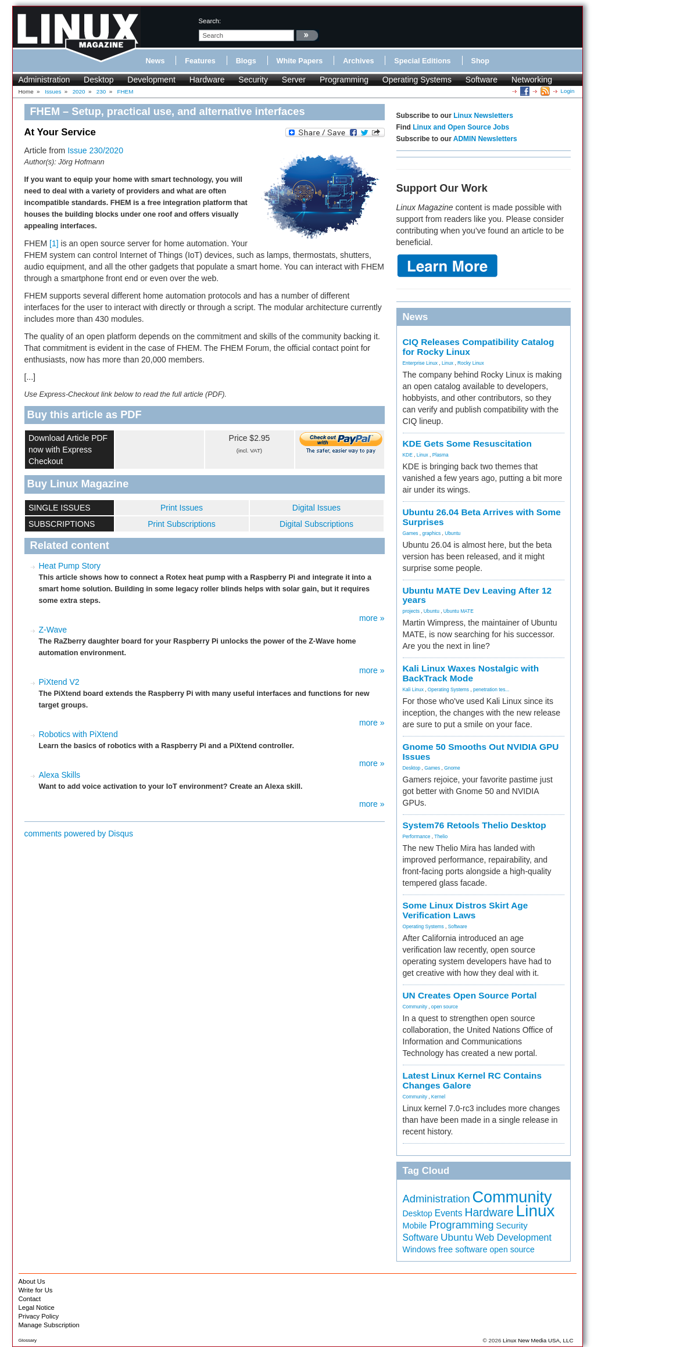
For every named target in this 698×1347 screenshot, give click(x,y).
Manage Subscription (49, 1324)
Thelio (441, 836)
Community (415, 1007)
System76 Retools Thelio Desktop (474, 825)
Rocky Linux (470, 363)
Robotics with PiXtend (78, 734)
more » (372, 618)
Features (200, 61)
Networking (531, 79)
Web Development (513, 1237)
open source (444, 1007)
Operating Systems (417, 79)
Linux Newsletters (483, 116)
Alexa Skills (60, 775)
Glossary (28, 1340)
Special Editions (422, 61)
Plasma (440, 455)
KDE (408, 455)
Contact (30, 1298)
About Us (32, 1281)
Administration (44, 79)
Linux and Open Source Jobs (461, 127)
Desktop (98, 79)
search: (210, 20)
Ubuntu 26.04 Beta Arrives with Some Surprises (482, 517)
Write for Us (36, 1290)
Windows (419, 1249)
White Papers (300, 61)
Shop (480, 61)
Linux (447, 363)
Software (481, 79)
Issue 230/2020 (95, 150)
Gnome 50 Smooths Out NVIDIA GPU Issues (481, 751)
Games (410, 533)
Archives (358, 61)
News (155, 61)
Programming (344, 79)
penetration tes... (491, 689)
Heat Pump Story (70, 565)
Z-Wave (53, 629)
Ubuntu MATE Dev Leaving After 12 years (477, 595)
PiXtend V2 (59, 682)
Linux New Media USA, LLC (538, 1340)
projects (411, 611)
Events (449, 1213)
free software (463, 1249)
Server (294, 79)
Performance (417, 836)
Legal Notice (37, 1307)
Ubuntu (452, 533)
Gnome (452, 768)
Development (151, 79)
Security (253, 79)
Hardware (207, 79)
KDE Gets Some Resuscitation (467, 443)
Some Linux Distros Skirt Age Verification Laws (465, 910)
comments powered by (79, 833)
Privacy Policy (39, 1316)
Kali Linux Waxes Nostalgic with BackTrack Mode (471, 673)
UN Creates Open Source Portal (470, 995)
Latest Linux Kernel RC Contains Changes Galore (472, 1080)
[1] (54, 243)
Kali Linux (413, 689)
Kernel (438, 1097)
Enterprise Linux (420, 363)
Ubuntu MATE (458, 611)
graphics (431, 533)
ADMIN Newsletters (485, 139)
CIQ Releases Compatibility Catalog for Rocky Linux (478, 347)
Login (568, 91)
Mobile (415, 1225)
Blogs (246, 61)
